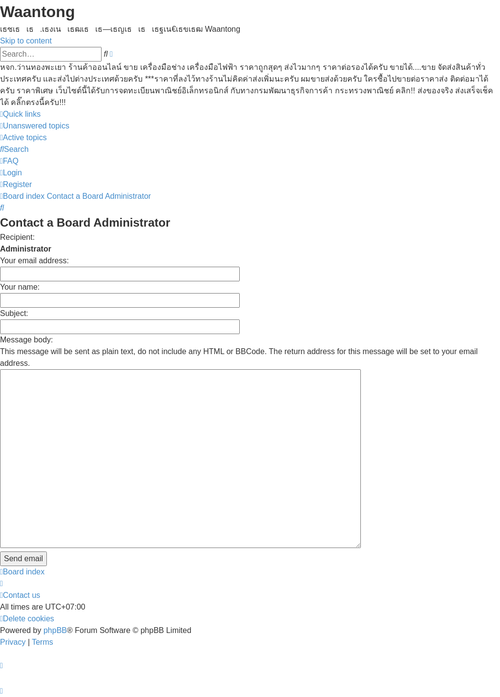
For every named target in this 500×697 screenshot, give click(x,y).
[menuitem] (34, 126)
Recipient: (17, 237)
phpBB (55, 630)
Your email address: (34, 260)
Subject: (14, 313)
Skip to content (26, 41)
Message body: (26, 340)
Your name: (20, 287)
